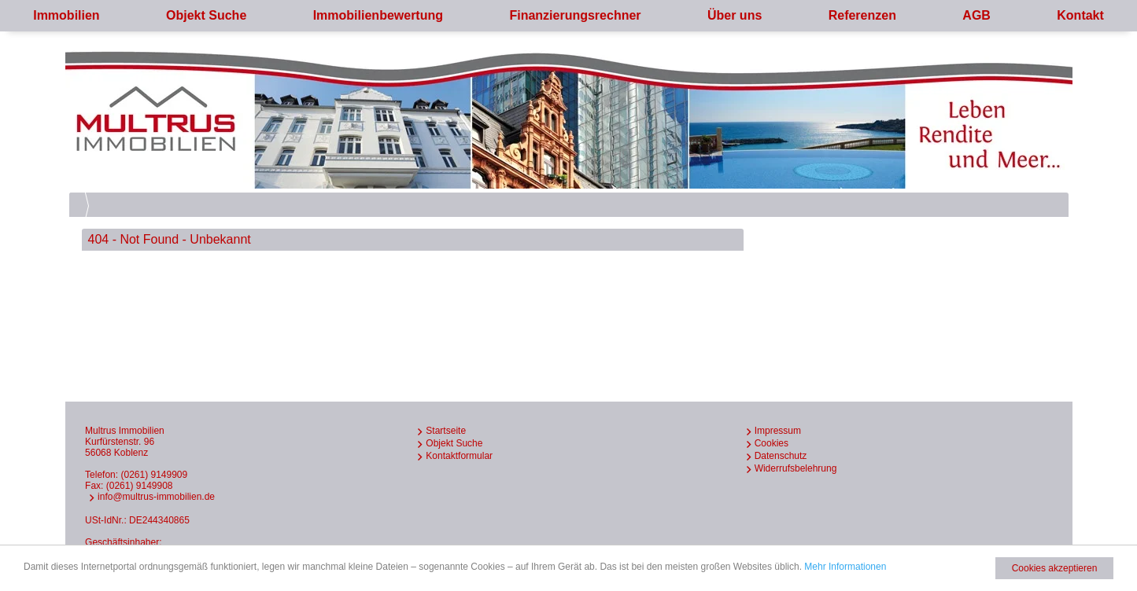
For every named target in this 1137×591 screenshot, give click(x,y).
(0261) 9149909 (153, 474)
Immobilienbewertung (378, 15)
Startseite (446, 430)
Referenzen (862, 15)
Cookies (771, 443)
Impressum (778, 430)
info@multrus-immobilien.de (156, 496)
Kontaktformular (459, 455)
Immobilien (66, 15)
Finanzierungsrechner (574, 15)
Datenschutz (781, 455)
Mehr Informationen (845, 566)
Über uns (734, 15)
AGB (976, 15)
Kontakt (1080, 15)
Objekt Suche (206, 15)
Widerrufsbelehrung (796, 468)
